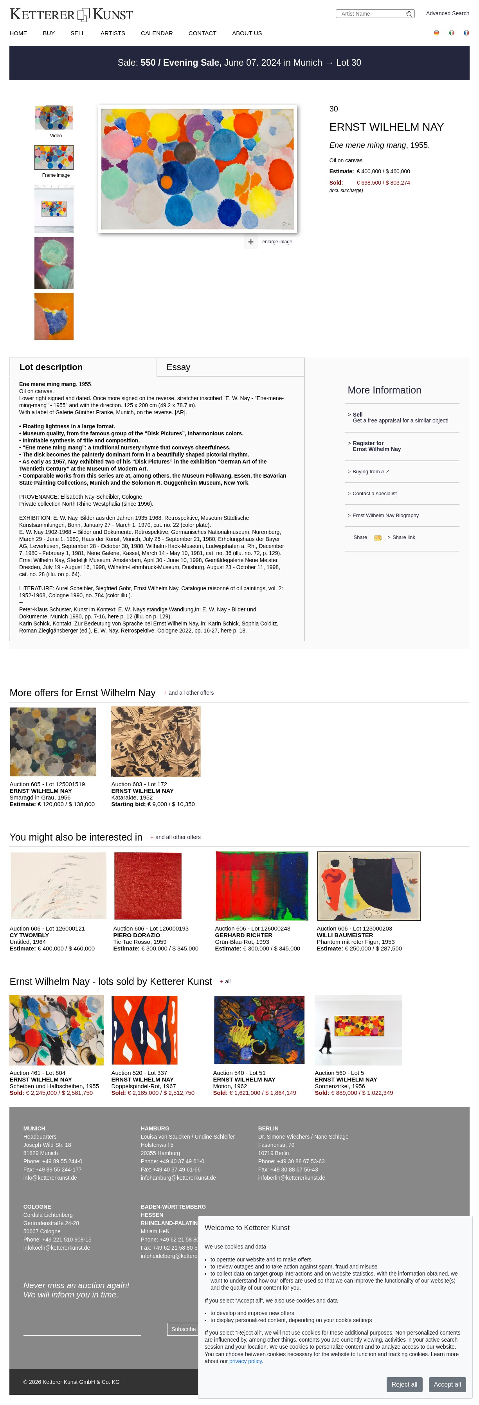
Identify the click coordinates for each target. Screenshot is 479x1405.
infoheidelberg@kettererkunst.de (180, 1256)
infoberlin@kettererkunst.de (291, 1178)
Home (18, 33)
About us (247, 33)
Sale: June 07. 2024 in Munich (221, 62)
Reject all (405, 1384)
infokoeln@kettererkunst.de (56, 1248)
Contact (202, 33)
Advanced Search (448, 13)
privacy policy (245, 1361)
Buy (49, 33)
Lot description (51, 367)
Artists (113, 33)
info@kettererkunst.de (50, 1178)
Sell (77, 33)
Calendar (157, 33)
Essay (179, 367)
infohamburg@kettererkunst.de (178, 1178)
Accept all (447, 1384)
